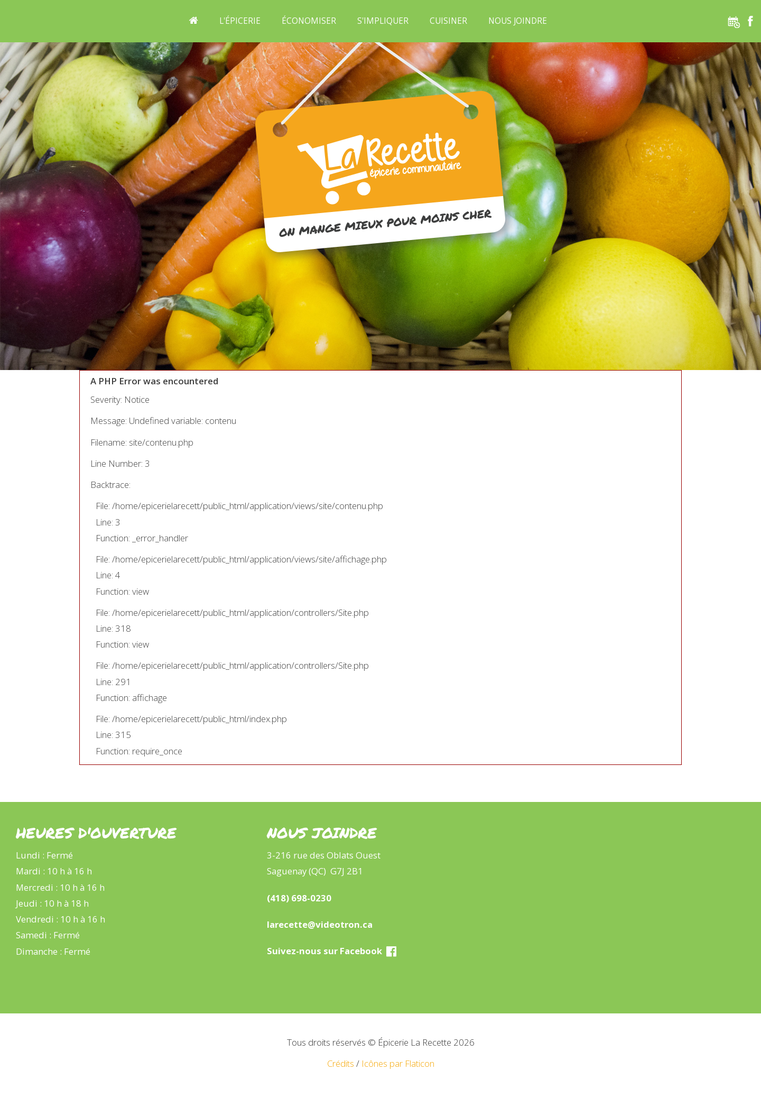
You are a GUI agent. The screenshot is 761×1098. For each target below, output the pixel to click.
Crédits (340, 1063)
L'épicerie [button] (240, 20)
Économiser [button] (309, 20)
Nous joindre (517, 20)
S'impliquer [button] (383, 20)
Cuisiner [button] (448, 20)
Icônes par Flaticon (397, 1063)
